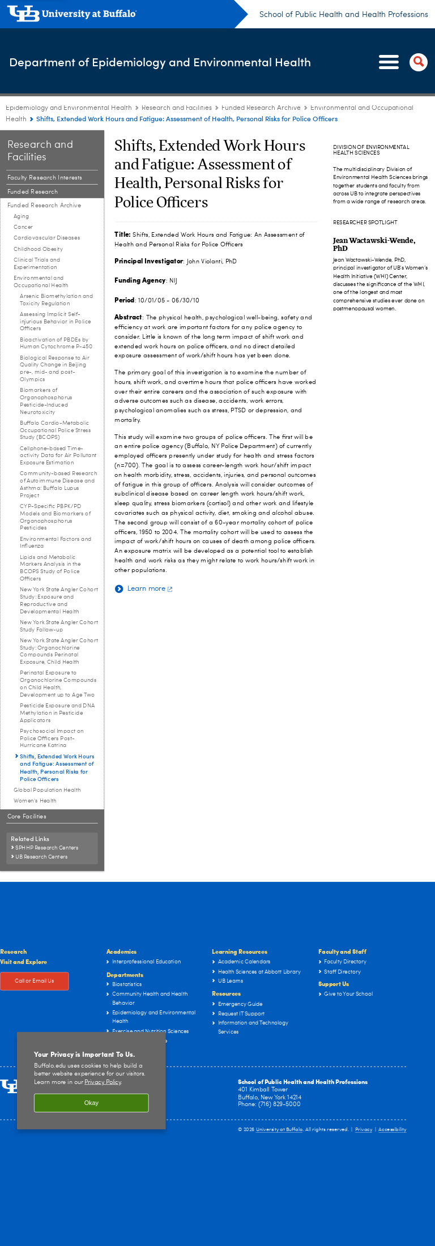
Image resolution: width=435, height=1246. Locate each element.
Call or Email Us (34, 981)
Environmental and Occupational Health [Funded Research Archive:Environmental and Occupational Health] (41, 281)
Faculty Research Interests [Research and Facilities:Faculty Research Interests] (44, 177)
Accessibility (392, 1129)
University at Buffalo (279, 1129)
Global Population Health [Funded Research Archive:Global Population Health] (47, 790)
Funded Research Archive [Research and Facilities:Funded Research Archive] (261, 108)
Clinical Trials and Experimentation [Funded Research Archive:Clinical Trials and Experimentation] (37, 263)
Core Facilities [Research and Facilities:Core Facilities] (26, 816)
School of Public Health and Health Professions (343, 15)
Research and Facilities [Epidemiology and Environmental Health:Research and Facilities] (177, 108)
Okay (91, 1102)
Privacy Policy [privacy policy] (102, 1082)
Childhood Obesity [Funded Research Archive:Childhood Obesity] (38, 249)
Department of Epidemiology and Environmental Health (135, 62)
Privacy (363, 1129)
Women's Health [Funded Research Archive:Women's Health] (35, 801)
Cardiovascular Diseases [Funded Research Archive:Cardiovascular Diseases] (47, 238)
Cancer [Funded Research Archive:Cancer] (23, 227)
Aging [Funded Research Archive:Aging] (21, 216)
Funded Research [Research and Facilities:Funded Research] (32, 192)
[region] (91, 1080)
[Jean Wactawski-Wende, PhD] (374, 243)
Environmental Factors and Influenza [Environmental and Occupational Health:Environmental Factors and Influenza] (55, 542)
